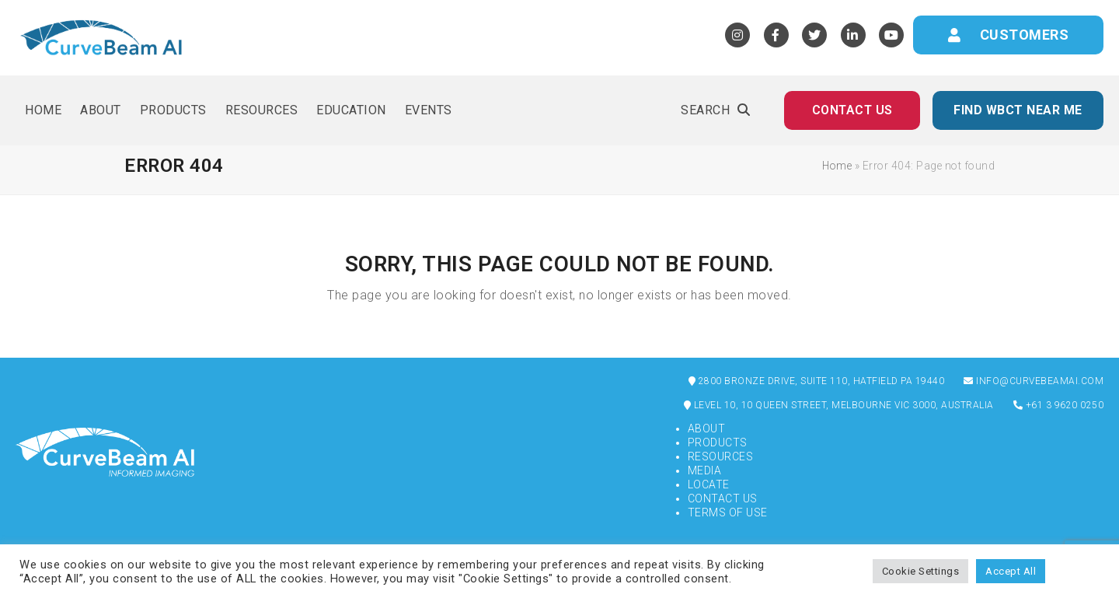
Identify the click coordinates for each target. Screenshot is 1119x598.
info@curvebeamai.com (1033, 381)
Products (718, 442)
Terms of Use (728, 512)
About (707, 428)
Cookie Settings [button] (921, 571)
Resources (721, 456)
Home (837, 165)
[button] (715, 110)
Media (705, 470)
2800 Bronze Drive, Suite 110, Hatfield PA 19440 (816, 381)
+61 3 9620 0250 (1058, 405)
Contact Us (723, 498)
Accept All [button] (1010, 571)
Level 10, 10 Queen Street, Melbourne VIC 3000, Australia (839, 405)
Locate (709, 484)
